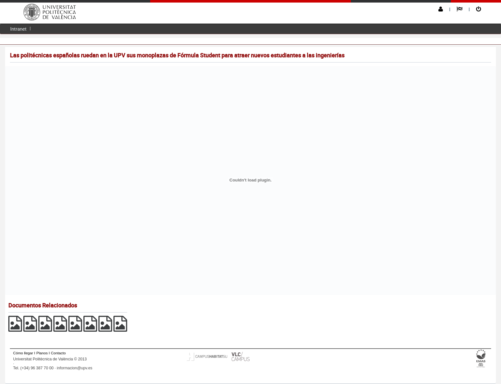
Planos (42, 353)
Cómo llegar (23, 353)
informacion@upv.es (74, 368)
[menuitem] (18, 29)
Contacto (58, 353)
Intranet (18, 29)
